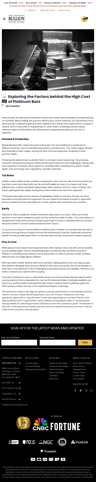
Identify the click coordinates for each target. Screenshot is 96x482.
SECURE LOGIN (47, 10)
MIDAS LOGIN (64, 10)
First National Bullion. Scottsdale (63, 280)
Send (85, 342)
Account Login (32, 363)
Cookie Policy (79, 375)
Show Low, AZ (9, 399)
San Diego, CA (9, 363)
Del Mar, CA (8, 382)
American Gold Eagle (58, 363)
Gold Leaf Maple (56, 369)
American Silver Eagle (58, 366)
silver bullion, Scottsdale (58, 126)
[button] (84, 19)
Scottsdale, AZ (10, 388)
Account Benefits (33, 366)
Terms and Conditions (82, 363)
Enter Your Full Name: (10, 337)
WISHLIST (30, 10)
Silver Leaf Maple (56, 372)
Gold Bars (53, 375)
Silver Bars (53, 378)
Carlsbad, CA (9, 393)
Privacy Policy (79, 372)
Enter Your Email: (47, 337)
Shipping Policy (79, 369)
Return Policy (79, 366)
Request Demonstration (36, 369)
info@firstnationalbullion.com (15, 404)
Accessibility (78, 378)
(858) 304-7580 (9, 374)
